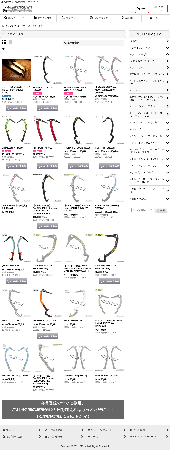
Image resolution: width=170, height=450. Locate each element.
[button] (14, 18)
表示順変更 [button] (71, 42)
